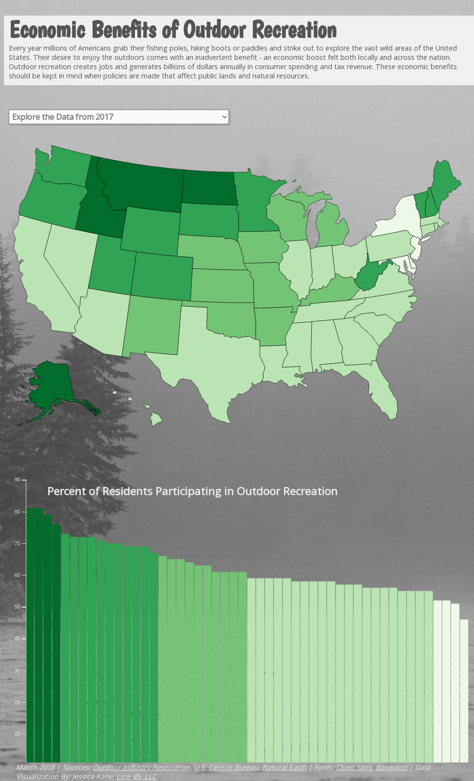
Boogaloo (391, 767)
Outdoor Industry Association (141, 767)
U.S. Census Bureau (226, 767)
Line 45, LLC (136, 776)
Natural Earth (284, 767)
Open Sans (354, 767)
